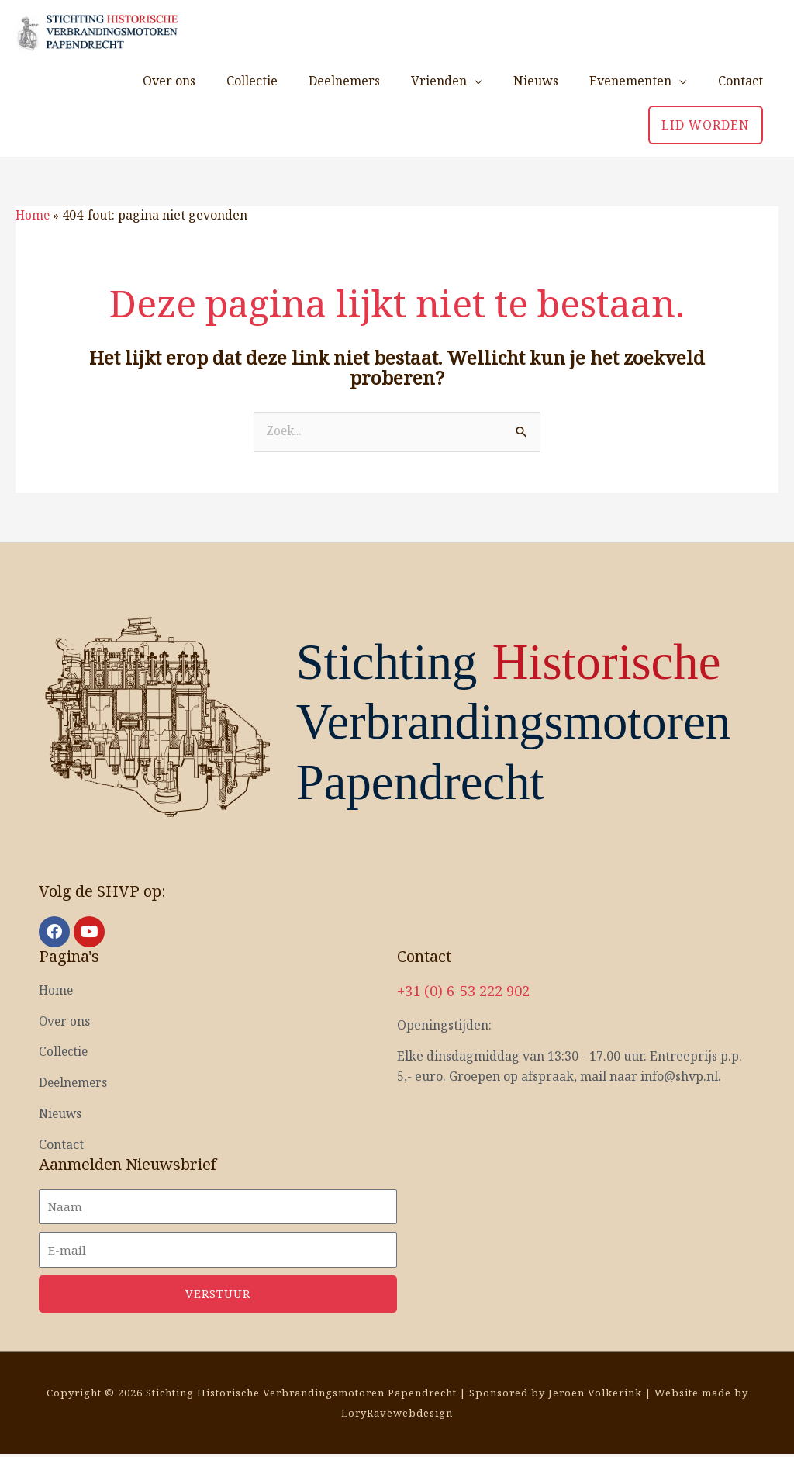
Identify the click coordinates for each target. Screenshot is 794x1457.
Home (33, 213)
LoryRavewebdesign (397, 1415)
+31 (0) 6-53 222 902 (468, 988)
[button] (705, 123)
